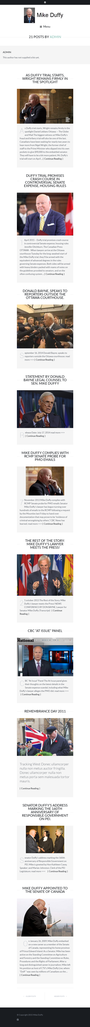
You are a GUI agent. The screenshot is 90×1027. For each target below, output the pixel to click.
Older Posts (29, 996)
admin (7, 52)
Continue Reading (53, 158)
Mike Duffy (38, 1015)
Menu (45, 26)
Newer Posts (61, 996)
